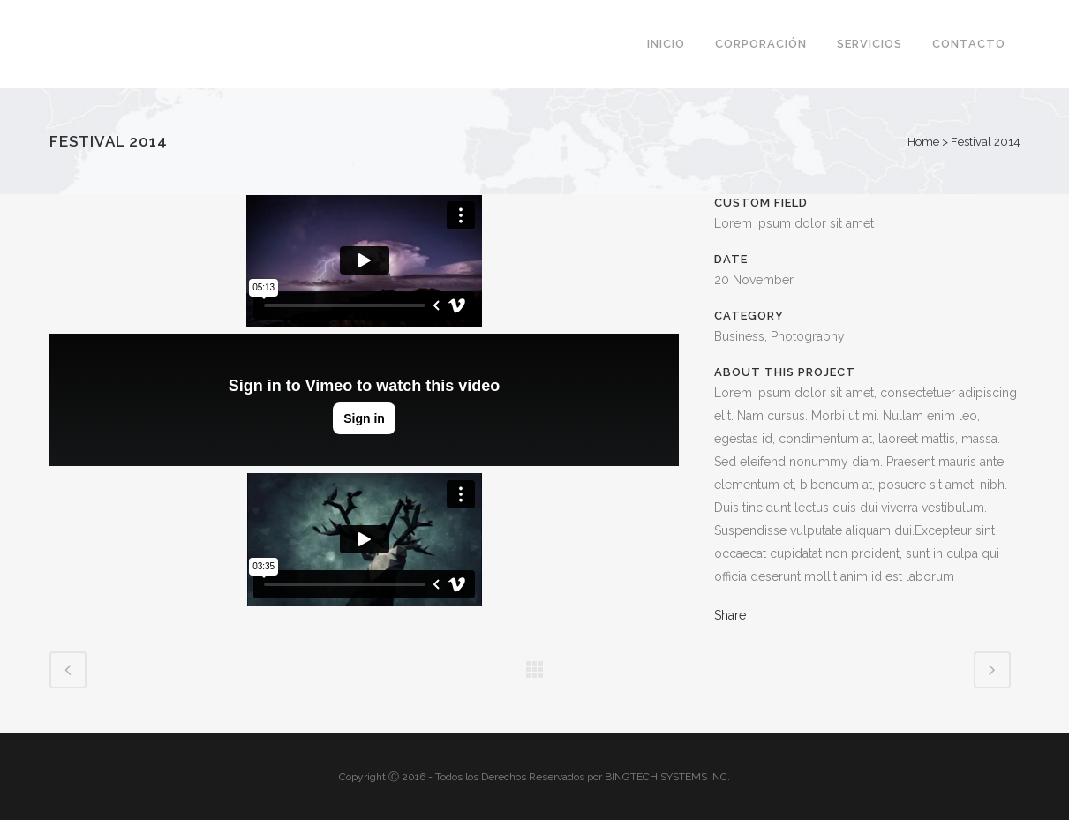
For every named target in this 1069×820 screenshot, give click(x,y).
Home (923, 141)
